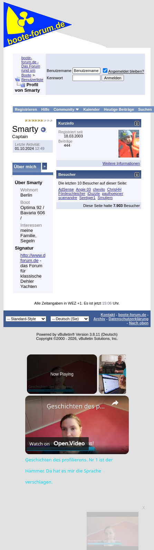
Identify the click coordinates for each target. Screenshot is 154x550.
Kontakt (108, 315)
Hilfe (45, 109)
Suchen (145, 109)
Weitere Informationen (121, 163)
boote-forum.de (132, 315)
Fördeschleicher (71, 193)
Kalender (92, 109)
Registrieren (26, 109)
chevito (99, 189)
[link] (36, 407)
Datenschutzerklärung (128, 319)
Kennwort (54, 78)
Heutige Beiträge (119, 109)
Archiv (99, 319)
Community (66, 109)
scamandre (67, 198)
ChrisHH (114, 189)
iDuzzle (93, 193)
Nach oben (138, 323)
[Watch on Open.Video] (57, 443)
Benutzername (59, 71)
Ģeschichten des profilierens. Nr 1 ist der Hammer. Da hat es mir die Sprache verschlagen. (76, 406)
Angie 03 (83, 189)
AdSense (66, 189)
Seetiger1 (87, 198)
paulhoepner (112, 193)
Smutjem (105, 198)
